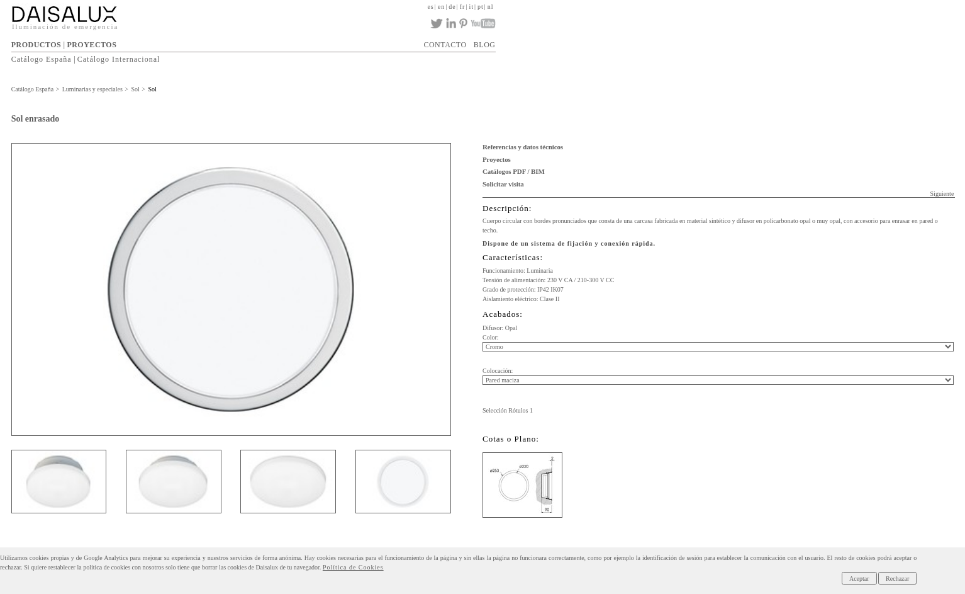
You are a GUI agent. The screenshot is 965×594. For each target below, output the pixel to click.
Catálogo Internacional (118, 59)
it (471, 6)
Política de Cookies (353, 567)
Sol (135, 89)
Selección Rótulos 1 (507, 410)
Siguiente (942, 193)
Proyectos (496, 159)
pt (480, 6)
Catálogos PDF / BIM (513, 171)
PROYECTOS (91, 44)
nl (491, 6)
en (441, 6)
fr (463, 6)
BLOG (485, 44)
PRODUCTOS (36, 44)
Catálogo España (41, 59)
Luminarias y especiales (92, 89)
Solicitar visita (503, 184)
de (452, 6)
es (430, 6)
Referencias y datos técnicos (522, 147)
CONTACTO (444, 44)
